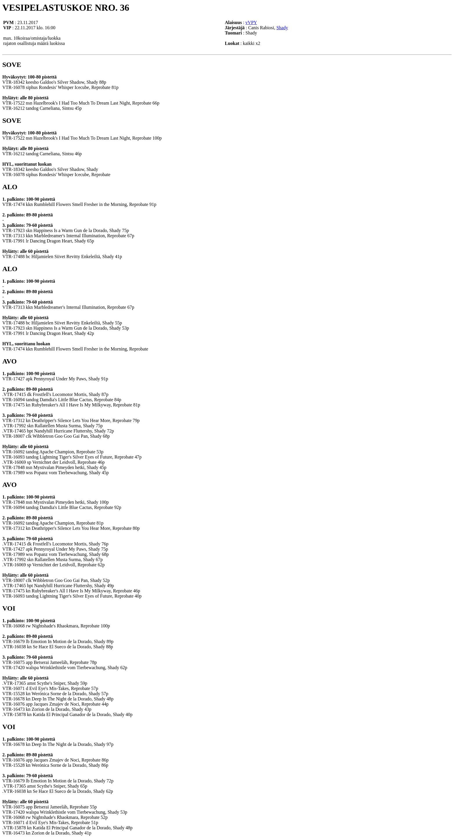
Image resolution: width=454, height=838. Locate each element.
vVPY (251, 22)
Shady (282, 27)
